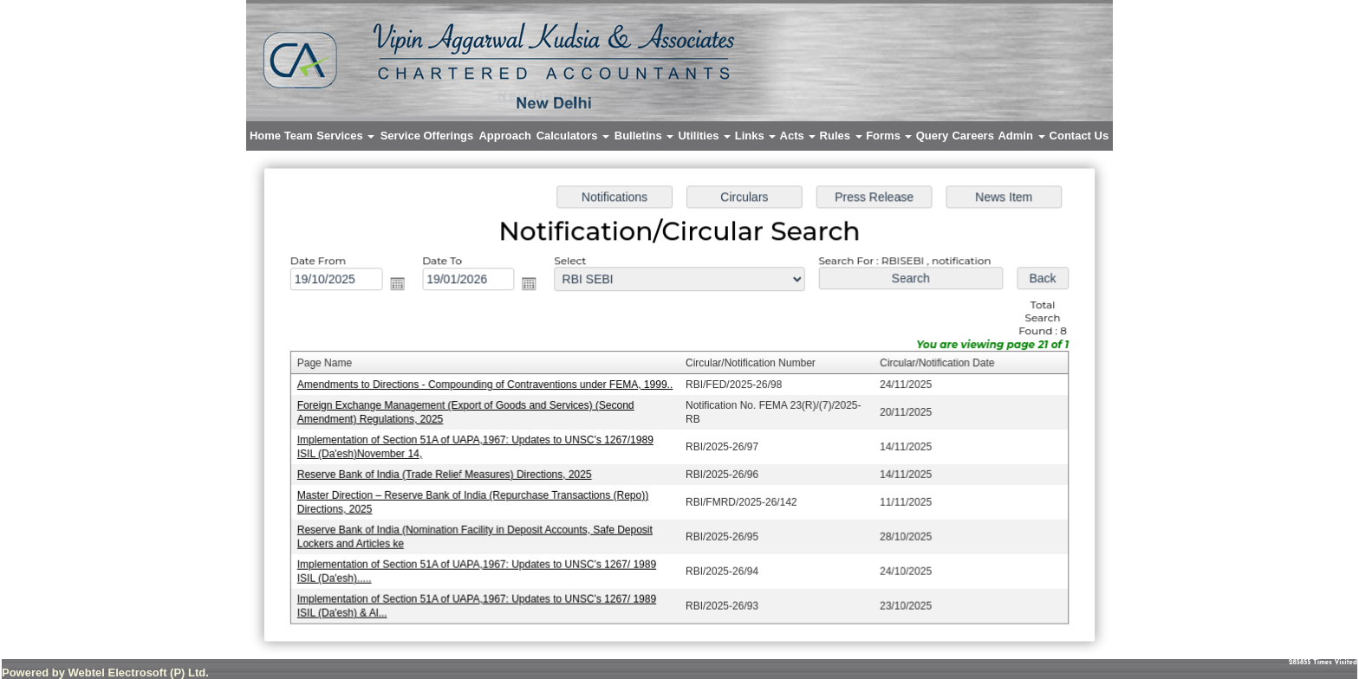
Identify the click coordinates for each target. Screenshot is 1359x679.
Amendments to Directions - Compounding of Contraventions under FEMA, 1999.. (488, 385)
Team (298, 135)
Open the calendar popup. (403, 285)
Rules (841, 135)
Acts (798, 135)
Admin (1021, 135)
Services (345, 135)
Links (756, 135)
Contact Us (1079, 135)
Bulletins (644, 135)
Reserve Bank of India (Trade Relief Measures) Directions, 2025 (448, 474)
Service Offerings (427, 135)
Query (932, 135)
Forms (889, 135)
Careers (972, 135)
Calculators (572, 135)
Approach (504, 135)
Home (265, 135)
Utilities (704, 135)
